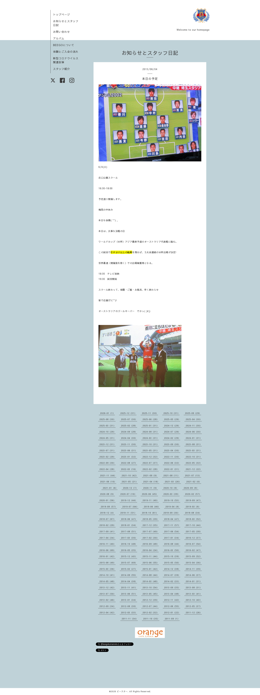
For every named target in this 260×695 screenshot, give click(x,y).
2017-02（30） (151, 537)
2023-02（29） (107, 456)
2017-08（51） (129, 531)
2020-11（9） (150, 488)
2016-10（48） (129, 544)
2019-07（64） (130, 506)
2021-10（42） (130, 475)
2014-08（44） (151, 575)
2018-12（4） (107, 512)
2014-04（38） (129, 581)
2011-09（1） (172, 618)
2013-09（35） (172, 587)
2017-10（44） (194, 525)
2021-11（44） (108, 475)
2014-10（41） (107, 575)
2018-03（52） (194, 519)
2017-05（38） (194, 531)
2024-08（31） (151, 431)
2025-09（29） (193, 413)
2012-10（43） (194, 600)
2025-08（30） (107, 419)
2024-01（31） (194, 438)
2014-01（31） (194, 581)
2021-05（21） (130, 481)
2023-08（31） (194, 444)
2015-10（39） (172, 556)
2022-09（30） (107, 463)
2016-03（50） (172, 550)
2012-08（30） (129, 606)
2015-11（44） (151, 556)
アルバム (58, 38)
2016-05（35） (129, 550)
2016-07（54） (194, 544)
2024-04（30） (129, 438)
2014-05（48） (107, 581)
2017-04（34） (107, 537)
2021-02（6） (193, 481)
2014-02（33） (172, 581)
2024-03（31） (151, 438)
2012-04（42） (107, 612)
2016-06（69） (107, 550)
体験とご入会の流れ (65, 51)
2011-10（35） (151, 618)
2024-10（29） (107, 431)
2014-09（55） (129, 575)
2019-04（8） (172, 506)
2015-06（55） (151, 562)
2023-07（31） (107, 450)
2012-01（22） (172, 612)
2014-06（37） (194, 575)
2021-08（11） (171, 475)
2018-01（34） (129, 525)
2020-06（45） (150, 494)
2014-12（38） (172, 569)
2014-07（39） (172, 575)
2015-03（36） (107, 569)
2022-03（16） (129, 469)
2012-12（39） (151, 600)
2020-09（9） (191, 488)
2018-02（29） (107, 525)
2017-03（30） (129, 537)
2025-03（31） (107, 425)
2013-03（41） (194, 593)
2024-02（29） (172, 438)
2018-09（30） (171, 512)
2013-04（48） (172, 593)
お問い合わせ (61, 31)
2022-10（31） (194, 456)
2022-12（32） (151, 456)
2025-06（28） (151, 419)
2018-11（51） (128, 512)
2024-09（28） (129, 431)
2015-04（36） (194, 562)
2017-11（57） (172, 525)
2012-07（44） (151, 606)
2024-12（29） (172, 425)
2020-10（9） (170, 488)
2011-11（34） (130, 618)
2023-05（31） (151, 450)
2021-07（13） (193, 475)
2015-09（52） (194, 556)
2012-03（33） (129, 612)
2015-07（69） (129, 562)
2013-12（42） (107, 587)
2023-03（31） (194, 450)
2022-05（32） (194, 463)
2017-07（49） (151, 531)
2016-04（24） (151, 550)
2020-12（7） (130, 488)
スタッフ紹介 (61, 69)
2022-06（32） (172, 463)
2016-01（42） (107, 556)
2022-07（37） (151, 463)
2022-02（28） (151, 469)
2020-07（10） (128, 494)
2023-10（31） (151, 444)
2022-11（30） (172, 456)
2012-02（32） (151, 612)
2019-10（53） (172, 500)
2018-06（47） (129, 519)
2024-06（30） (194, 431)
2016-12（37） (194, 537)
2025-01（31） (151, 425)
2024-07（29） (172, 431)
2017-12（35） (151, 525)
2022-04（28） (107, 469)
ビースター (122, 691)
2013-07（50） (107, 593)
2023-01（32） (129, 456)
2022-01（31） (172, 469)
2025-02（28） (129, 425)
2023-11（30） (129, 444)
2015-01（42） (151, 569)
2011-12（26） (194, 612)
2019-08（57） (109, 506)
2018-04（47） (172, 519)
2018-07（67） (107, 519)
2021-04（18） (151, 481)
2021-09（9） (150, 475)
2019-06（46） (152, 506)
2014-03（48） (151, 581)
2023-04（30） (172, 450)
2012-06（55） (172, 606)
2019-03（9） (193, 506)
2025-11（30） (150, 413)
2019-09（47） (194, 500)
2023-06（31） (129, 450)
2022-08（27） (129, 463)
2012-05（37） (194, 606)
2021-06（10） (108, 481)
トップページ (61, 14)
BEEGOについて (63, 45)
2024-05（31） (107, 438)
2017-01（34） (172, 537)
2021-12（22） (194, 469)
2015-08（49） (107, 562)
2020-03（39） (171, 494)
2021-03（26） (173, 481)
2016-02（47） (194, 550)
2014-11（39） (194, 569)
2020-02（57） (193, 494)
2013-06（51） (129, 593)
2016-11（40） (107, 544)
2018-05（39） (151, 519)
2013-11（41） (129, 587)
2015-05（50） (172, 562)
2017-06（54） (172, 531)
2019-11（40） (151, 500)
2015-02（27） (129, 569)
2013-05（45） (151, 593)
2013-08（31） (194, 587)
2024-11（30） (194, 425)
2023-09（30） (172, 444)
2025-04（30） (194, 419)
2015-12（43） (129, 556)
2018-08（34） (193, 512)
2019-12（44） (129, 500)
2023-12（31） (107, 444)
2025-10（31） (171, 413)
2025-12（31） (128, 413)
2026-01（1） (107, 413)
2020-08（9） (107, 494)
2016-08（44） (172, 544)
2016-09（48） (151, 544)
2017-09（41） (107, 531)
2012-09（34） (107, 606)
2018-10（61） (150, 512)
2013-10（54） (151, 587)
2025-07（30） (129, 419)
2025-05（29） (172, 419)
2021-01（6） (110, 488)
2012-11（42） (172, 600)
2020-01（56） (107, 500)
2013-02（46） (107, 600)
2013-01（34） (129, 600)
